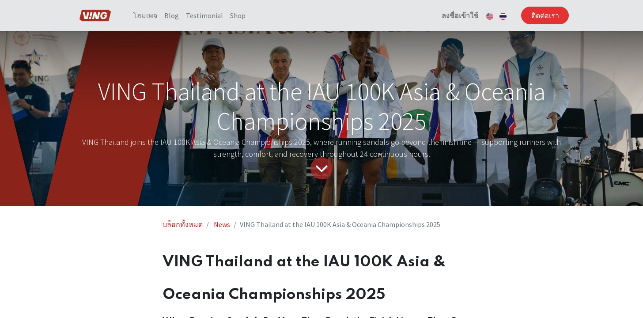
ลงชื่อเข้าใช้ (457, 15)
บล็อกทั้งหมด (183, 224)
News (222, 224)
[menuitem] (147, 15)
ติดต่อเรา (542, 15)
